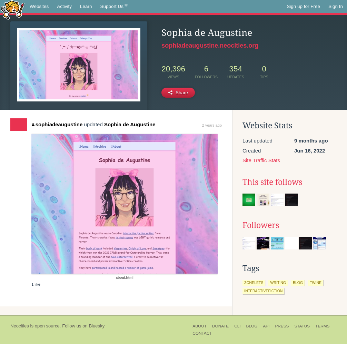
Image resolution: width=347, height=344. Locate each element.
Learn (86, 6)
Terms (322, 326)
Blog (252, 326)
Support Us (114, 6)
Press (282, 326)
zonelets (253, 283)
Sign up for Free (303, 6)
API (266, 326)
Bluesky (97, 325)
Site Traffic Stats (261, 160)
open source (47, 325)
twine (315, 283)
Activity (64, 6)
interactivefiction (263, 291)
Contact (202, 333)
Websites (39, 6)
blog (298, 283)
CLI (237, 326)
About (199, 326)
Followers (260, 225)
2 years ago (212, 125)
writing (278, 283)
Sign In (335, 6)
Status (302, 326)
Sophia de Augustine (130, 124)
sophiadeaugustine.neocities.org (209, 45)
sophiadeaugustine (57, 124)
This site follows (272, 182)
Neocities (19, 325)
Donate (220, 326)
